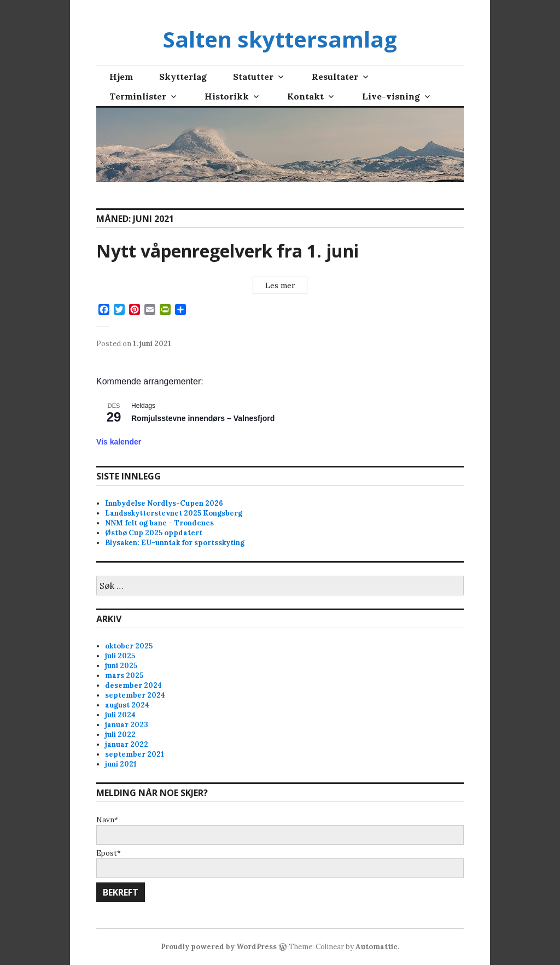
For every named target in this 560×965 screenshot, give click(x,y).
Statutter (253, 76)
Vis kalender (118, 441)
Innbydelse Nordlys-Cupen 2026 (164, 503)
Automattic (376, 946)
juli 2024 (120, 715)
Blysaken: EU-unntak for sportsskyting (174, 542)
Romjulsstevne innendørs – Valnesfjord (203, 418)
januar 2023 (126, 724)
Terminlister (137, 96)
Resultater (335, 76)
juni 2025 (121, 665)
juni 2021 (121, 764)
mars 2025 (124, 675)
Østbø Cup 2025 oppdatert (153, 532)
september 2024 (135, 695)
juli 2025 (120, 655)
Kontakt (305, 96)
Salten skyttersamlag (280, 39)
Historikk (227, 96)
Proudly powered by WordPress (219, 946)
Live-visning (391, 96)
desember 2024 (133, 685)
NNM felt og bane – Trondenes (159, 523)
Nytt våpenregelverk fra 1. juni (227, 250)
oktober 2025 (129, 646)
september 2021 (134, 754)
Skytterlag (183, 76)
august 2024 (127, 705)
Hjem (121, 76)
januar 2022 (126, 744)
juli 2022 (120, 734)
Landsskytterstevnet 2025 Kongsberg (173, 513)
